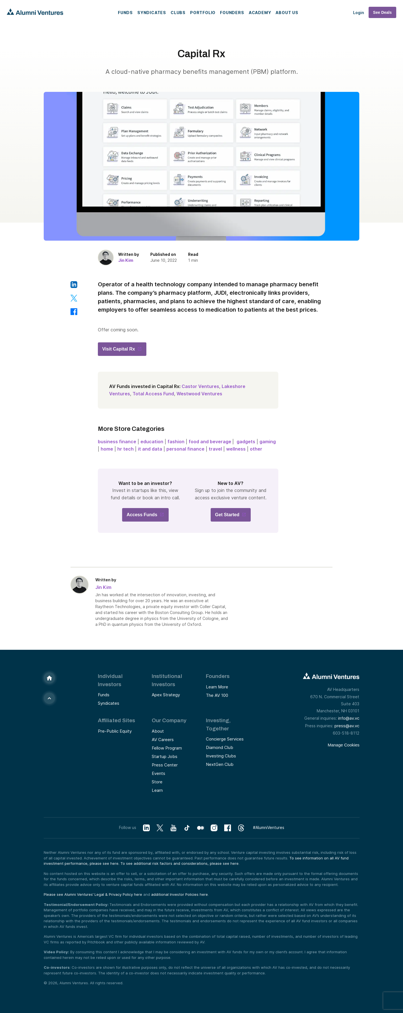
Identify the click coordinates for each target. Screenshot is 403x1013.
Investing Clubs (221, 756)
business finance (117, 441)
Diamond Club (219, 747)
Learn (157, 790)
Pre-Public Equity (115, 731)
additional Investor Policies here (179, 894)
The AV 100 (217, 695)
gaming (267, 441)
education (151, 441)
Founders (232, 12)
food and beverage (210, 441)
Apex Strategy (166, 694)
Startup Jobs (164, 756)
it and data (150, 449)
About (158, 731)
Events (158, 773)
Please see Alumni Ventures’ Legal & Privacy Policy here (93, 894)
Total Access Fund (153, 393)
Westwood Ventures (199, 393)
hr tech (125, 449)
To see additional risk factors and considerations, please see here (179, 863)
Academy (260, 12)
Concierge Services (225, 739)
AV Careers (163, 739)
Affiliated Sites (116, 720)
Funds (125, 12)
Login (358, 12)
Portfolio (202, 12)
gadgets (246, 441)
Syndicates (151, 12)
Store (157, 781)
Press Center (165, 765)
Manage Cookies (344, 744)
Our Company (169, 720)
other (256, 449)
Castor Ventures (200, 386)
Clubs (178, 12)
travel (215, 449)
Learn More (217, 687)
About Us (287, 12)
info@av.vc (348, 718)
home (107, 449)
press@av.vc (346, 725)
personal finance (185, 449)
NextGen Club (220, 764)
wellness (236, 449)
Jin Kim (125, 260)
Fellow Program (167, 748)
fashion (176, 441)
